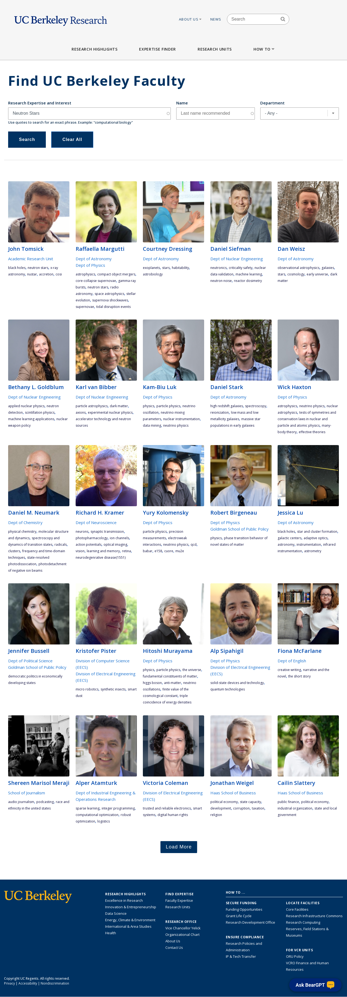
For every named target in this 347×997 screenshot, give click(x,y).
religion (216, 814)
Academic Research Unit (30, 258)
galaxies (328, 267)
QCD (194, 544)
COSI (59, 274)
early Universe (317, 274)
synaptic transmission (107, 531)
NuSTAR (32, 274)
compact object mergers (116, 274)
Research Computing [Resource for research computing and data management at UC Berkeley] (303, 922)
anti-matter (172, 682)
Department (272, 103)
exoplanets (151, 267)
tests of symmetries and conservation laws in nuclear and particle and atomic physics (307, 419)
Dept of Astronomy (94, 258)
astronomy (286, 544)
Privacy (9, 983)
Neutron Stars (38, 267)
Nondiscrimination (55, 983)
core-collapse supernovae (96, 280)
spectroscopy (255, 406)
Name (182, 103)
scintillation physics (39, 412)
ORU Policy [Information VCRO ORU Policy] (295, 956)
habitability (180, 267)
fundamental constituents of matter (170, 676)
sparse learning (87, 808)
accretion (46, 274)
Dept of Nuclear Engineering (236, 258)
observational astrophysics (298, 267)
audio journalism (21, 801)
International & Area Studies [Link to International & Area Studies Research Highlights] (128, 926)
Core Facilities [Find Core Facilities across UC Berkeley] (297, 909)
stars (166, 267)
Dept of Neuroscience (96, 522)
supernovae (85, 306)
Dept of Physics (90, 265)
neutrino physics (175, 425)
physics (148, 406)
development (220, 808)
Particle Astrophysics (92, 406)
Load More (179, 847)
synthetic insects (113, 689)
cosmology (295, 274)
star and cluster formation (317, 531)
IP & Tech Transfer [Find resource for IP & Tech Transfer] (241, 956)
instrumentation (309, 544)
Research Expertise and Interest (39, 103)
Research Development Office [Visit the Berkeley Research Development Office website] (250, 922)
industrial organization (295, 808)
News (215, 19)
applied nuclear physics (26, 406)
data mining (152, 425)
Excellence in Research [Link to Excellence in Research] (124, 900)
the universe (191, 669)
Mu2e (179, 551)
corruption (241, 808)
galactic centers (289, 538)
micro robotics (87, 689)
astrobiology (153, 274)
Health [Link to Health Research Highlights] (110, 932)
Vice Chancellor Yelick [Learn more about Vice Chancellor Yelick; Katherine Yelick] (183, 928)
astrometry (312, 551)
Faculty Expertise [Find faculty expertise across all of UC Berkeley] (179, 900)
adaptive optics (315, 538)
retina (126, 551)
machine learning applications (31, 419)
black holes (16, 267)
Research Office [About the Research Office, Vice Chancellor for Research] (181, 922)
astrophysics (85, 274)
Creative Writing (289, 669)
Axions (81, 412)
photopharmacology (92, 538)
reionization (219, 412)
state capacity (250, 801)
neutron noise (221, 280)
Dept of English (292, 660)
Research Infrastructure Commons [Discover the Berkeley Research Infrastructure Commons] (314, 915)
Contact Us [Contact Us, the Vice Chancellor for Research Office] (174, 947)
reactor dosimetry (248, 280)
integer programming (118, 808)
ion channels (119, 538)
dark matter (119, 406)
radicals (60, 544)
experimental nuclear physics (110, 412)
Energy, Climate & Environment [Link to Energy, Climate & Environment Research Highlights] (130, 919)
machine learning (249, 274)
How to (264, 49)
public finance (288, 801)
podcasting (45, 801)
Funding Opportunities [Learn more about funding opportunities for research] (244, 909)
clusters (14, 551)
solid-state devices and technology (237, 682)
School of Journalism (26, 792)
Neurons (82, 531)
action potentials (88, 544)
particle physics (168, 406)
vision (80, 551)
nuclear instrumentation (181, 419)
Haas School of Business (233, 792)
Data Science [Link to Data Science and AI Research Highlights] (116, 913)
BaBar (147, 551)
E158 (158, 551)
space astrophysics (109, 293)
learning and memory (103, 551)
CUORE (168, 551)
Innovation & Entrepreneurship (130, 906)
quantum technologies (227, 689)
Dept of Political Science (30, 660)
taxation (258, 808)
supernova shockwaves (110, 300)
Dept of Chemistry (25, 522)
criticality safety (240, 267)
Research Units (215, 49)
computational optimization (97, 814)
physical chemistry (22, 531)
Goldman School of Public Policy (239, 529)
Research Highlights (94, 49)
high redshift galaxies (226, 406)
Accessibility (27, 983)
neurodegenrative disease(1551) (101, 557)
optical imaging (115, 544)
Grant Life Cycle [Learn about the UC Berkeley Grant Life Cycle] (239, 915)
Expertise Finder (157, 49)
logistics (103, 821)
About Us (190, 19)
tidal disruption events (113, 306)
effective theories (312, 432)
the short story (299, 676)
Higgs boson (152, 682)
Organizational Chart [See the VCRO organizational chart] (182, 934)
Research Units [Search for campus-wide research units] (177, 906)
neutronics (218, 267)
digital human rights (173, 814)
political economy (224, 801)
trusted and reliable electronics (167, 808)
